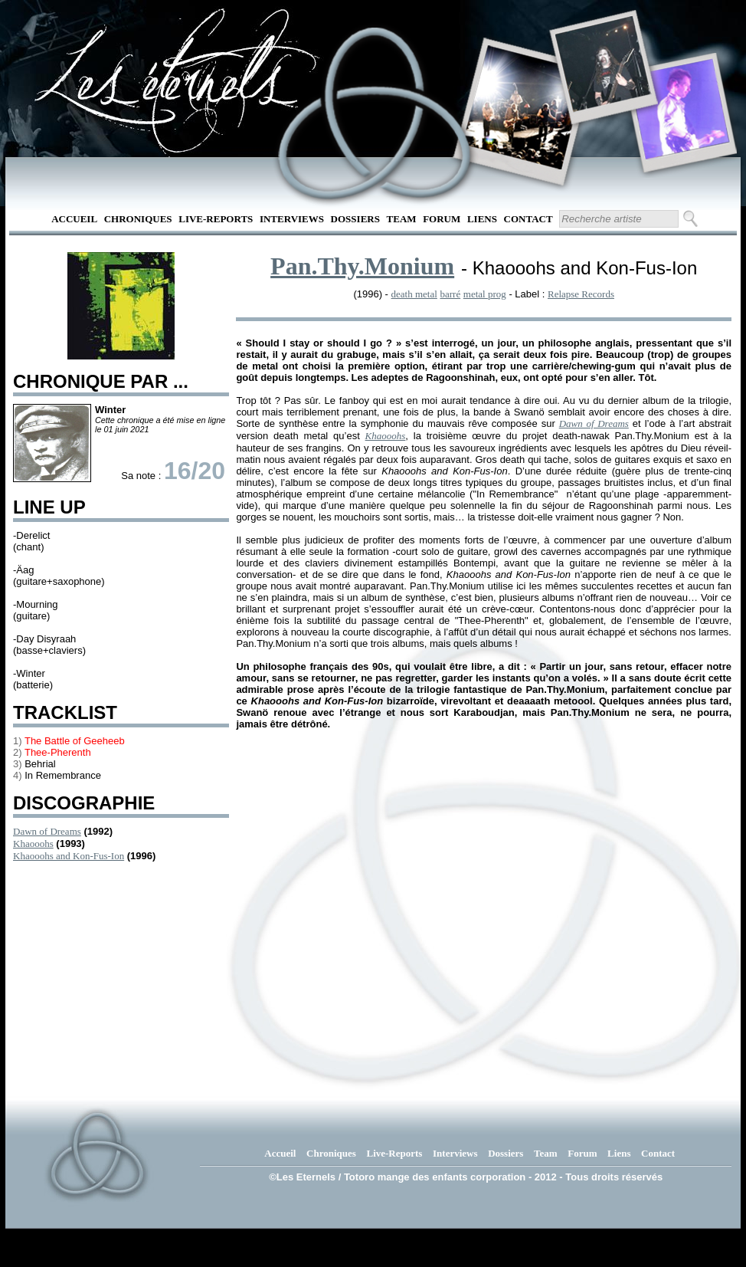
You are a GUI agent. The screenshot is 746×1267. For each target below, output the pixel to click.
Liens (482, 219)
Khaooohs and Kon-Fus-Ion (68, 856)
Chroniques (138, 219)
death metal (414, 294)
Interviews (292, 219)
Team (402, 219)
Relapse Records (581, 294)
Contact (528, 219)
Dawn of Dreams (47, 831)
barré (450, 294)
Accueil (74, 219)
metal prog (484, 294)
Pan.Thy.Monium (362, 266)
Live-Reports (215, 219)
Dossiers (355, 219)
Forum (441, 219)
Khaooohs (33, 843)
